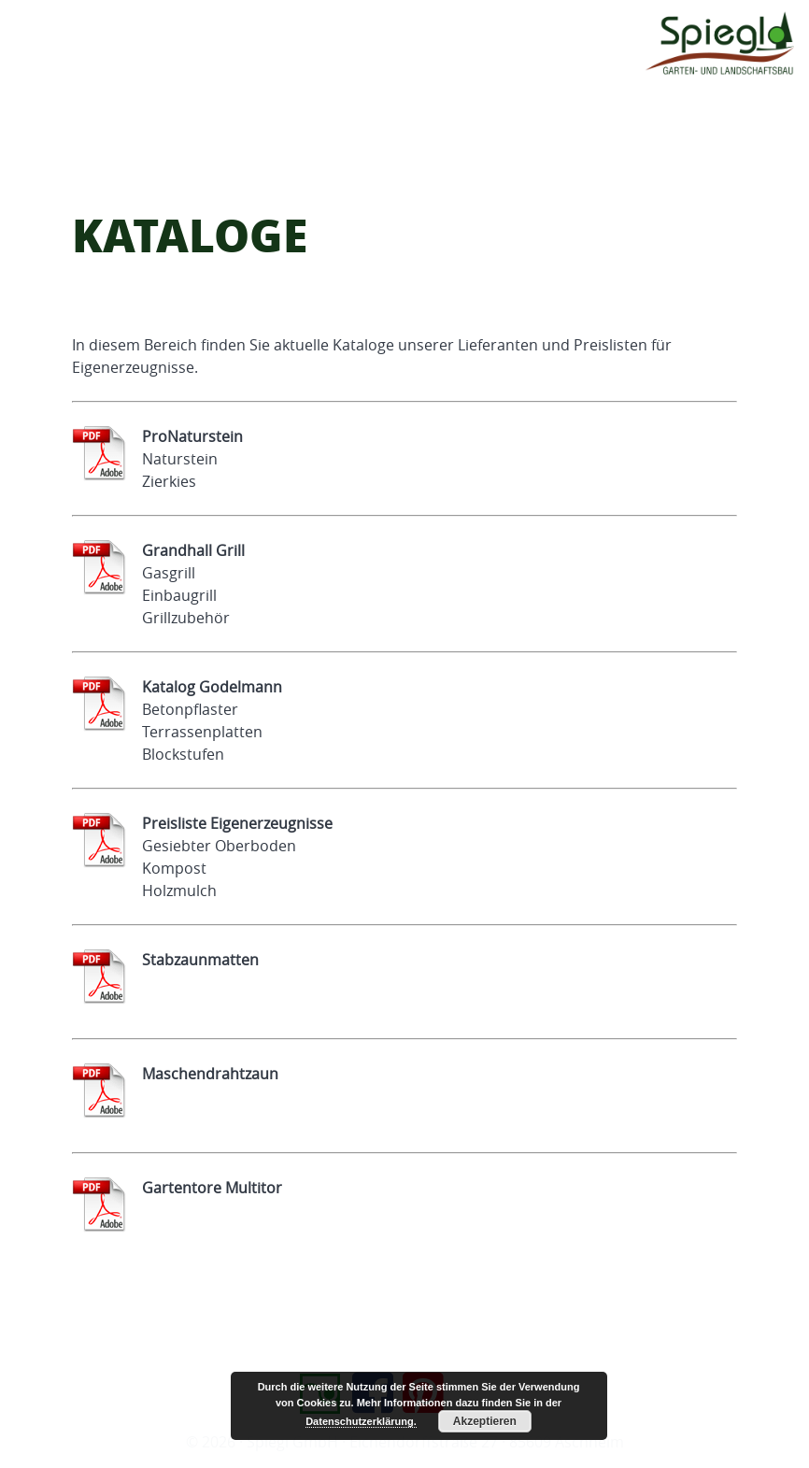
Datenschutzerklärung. (361, 1421)
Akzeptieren (485, 1421)
